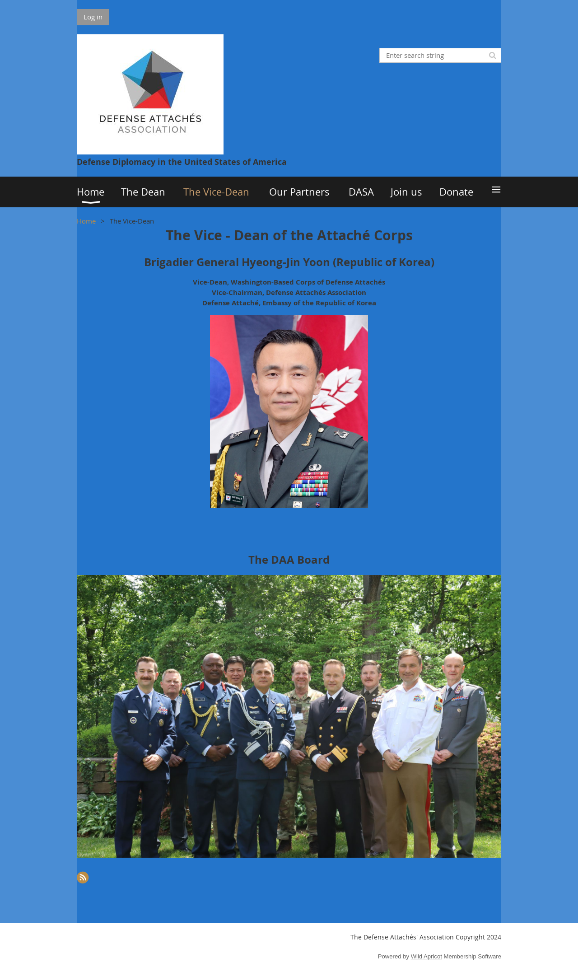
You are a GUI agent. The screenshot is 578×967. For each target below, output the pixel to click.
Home (86, 220)
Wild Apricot (426, 956)
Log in (93, 16)
